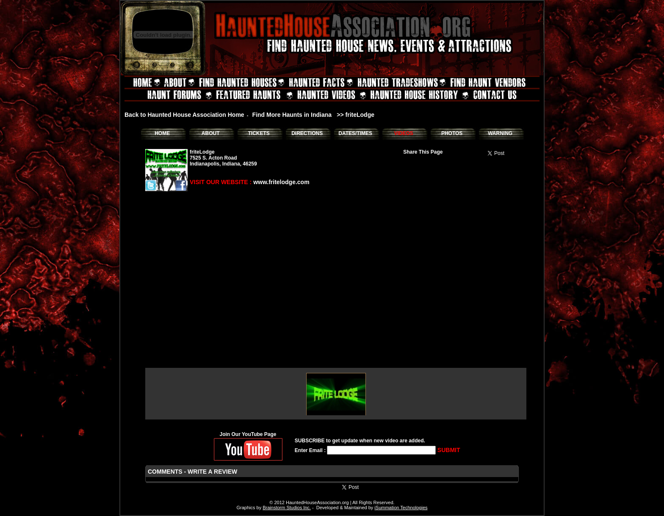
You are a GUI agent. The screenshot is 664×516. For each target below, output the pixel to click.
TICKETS (258, 133)
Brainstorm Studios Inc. (287, 507)
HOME (162, 133)
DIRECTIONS (307, 133)
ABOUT (211, 133)
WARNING (500, 133)
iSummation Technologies (400, 507)
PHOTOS (451, 133)
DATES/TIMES (355, 133)
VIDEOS (403, 133)
